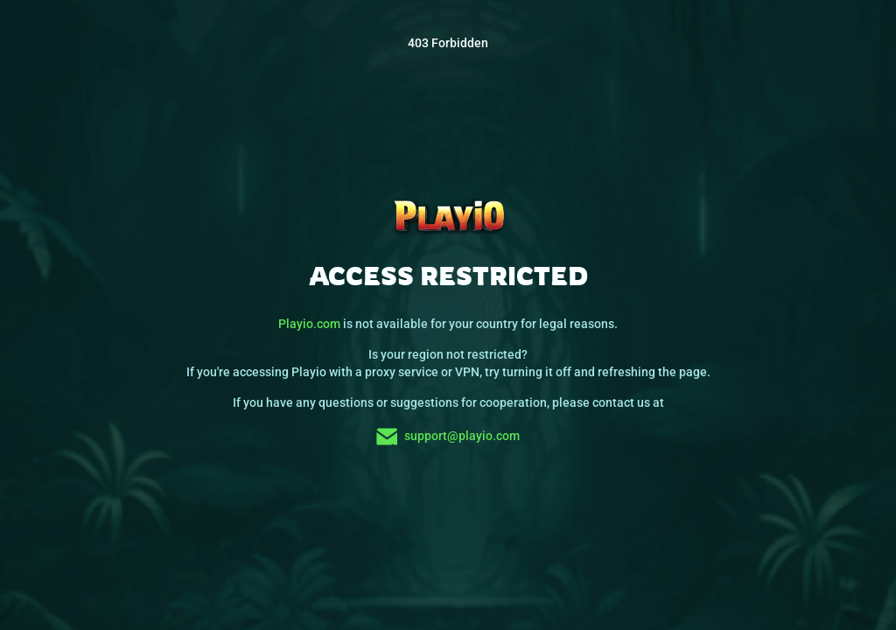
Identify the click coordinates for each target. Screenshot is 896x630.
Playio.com (309, 324)
